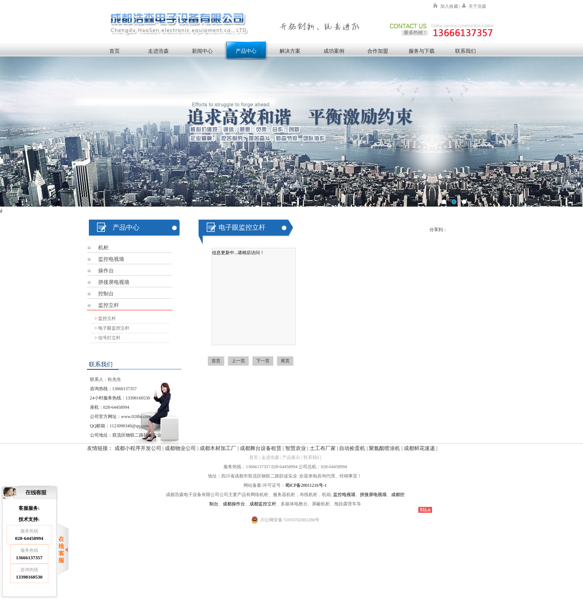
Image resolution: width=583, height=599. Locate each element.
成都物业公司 (180, 448)
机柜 (103, 247)
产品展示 (291, 457)
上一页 (238, 360)
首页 (114, 51)
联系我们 (465, 51)
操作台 (106, 270)
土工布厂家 (323, 448)
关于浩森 (477, 6)
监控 (337, 494)
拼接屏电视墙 (113, 282)
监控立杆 (108, 305)
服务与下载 (422, 51)
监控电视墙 (111, 259)
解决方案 (290, 51)
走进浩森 (158, 51)
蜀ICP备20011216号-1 (306, 485)
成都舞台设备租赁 (260, 448)
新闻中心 (202, 51)
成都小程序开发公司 (138, 448)
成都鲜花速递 (419, 448)
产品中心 (246, 51)
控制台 (106, 294)
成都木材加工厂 (218, 448)
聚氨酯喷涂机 (384, 448)
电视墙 (348, 494)
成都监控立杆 (262, 503)
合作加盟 (377, 51)
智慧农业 (295, 448)
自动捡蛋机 (352, 448)
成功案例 (333, 51)
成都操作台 (234, 503)
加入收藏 (449, 6)
